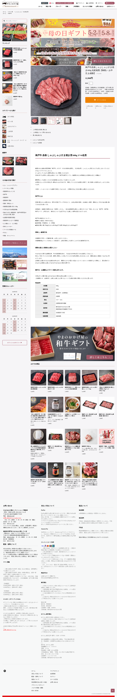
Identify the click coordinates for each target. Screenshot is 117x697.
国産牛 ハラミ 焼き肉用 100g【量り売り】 (55, 447)
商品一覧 (48, 6)
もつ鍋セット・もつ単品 (10, 223)
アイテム (109, 3)
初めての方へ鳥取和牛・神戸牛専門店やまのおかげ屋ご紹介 (14, 213)
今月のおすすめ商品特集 (10, 209)
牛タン (5, 232)
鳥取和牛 (5, 197)
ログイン (100, 3)
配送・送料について (37, 676)
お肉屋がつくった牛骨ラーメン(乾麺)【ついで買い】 (72, 415)
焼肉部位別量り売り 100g (10, 206)
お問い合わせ (99, 6)
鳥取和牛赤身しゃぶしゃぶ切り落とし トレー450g (89, 388)
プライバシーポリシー (38, 685)
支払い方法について (37, 673)
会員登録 (91, 3)
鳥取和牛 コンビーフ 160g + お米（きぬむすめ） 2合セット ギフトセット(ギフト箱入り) (72, 481)
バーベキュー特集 (8, 188)
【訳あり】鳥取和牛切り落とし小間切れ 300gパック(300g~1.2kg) (20, 73)
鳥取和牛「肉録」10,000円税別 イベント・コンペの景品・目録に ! (106, 448)
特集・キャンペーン (9, 235)
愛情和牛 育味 (7, 200)
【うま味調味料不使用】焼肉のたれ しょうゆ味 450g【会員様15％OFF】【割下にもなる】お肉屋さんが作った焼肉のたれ (55, 482)
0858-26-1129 (10, 516)
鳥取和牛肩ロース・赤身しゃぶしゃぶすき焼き (20, 61)
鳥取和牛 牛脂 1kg (17, 96)
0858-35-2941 (10, 537)
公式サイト (111, 6)
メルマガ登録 (87, 6)
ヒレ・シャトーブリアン (10, 185)
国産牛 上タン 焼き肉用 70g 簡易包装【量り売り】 (89, 415)
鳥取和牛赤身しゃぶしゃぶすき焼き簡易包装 (20, 49)
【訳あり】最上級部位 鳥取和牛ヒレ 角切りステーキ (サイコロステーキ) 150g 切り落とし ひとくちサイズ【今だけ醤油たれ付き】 (89, 483)
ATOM (36, 690)
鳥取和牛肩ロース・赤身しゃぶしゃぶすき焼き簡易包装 (72, 388)
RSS (33, 690)
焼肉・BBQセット (8, 203)
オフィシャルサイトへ (14, 342)
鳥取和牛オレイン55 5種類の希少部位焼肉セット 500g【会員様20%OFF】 (72, 448)
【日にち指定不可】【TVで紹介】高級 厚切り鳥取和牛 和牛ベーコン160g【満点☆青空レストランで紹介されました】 (20, 87)
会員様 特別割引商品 (9, 217)
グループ (58, 6)
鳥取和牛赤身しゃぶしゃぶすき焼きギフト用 (55, 388)
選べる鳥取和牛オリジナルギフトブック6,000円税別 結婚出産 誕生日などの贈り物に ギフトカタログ (38, 449)
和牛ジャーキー (7, 226)
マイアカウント (54, 671)
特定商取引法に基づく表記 (39, 682)
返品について (35, 679)
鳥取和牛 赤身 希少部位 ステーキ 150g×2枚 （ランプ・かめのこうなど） (38, 481)
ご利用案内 (76, 6)
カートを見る (54, 679)
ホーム (40, 6)
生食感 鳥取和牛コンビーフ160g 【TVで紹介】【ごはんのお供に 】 (55, 416)
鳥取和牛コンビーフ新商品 (11, 220)
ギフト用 (10, 11)
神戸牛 (10, 13)
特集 (67, 6)
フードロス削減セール (9, 229)
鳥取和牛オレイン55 (9, 191)
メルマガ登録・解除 (37, 687)
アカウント (81, 3)
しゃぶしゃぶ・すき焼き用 (21, 11)
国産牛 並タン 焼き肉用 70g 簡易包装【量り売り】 (106, 415)
